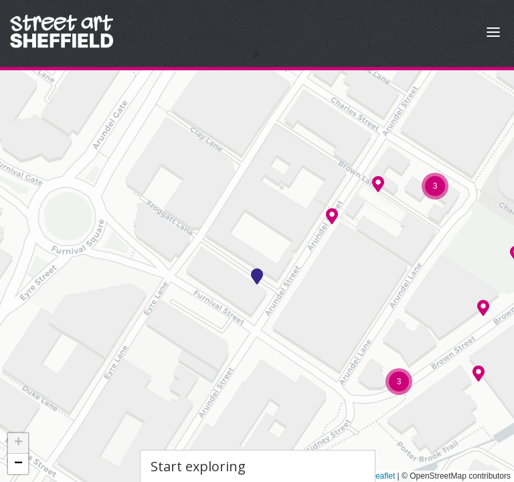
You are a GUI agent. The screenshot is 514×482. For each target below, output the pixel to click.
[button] (257, 276)
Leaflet (378, 476)
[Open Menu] (493, 33)
